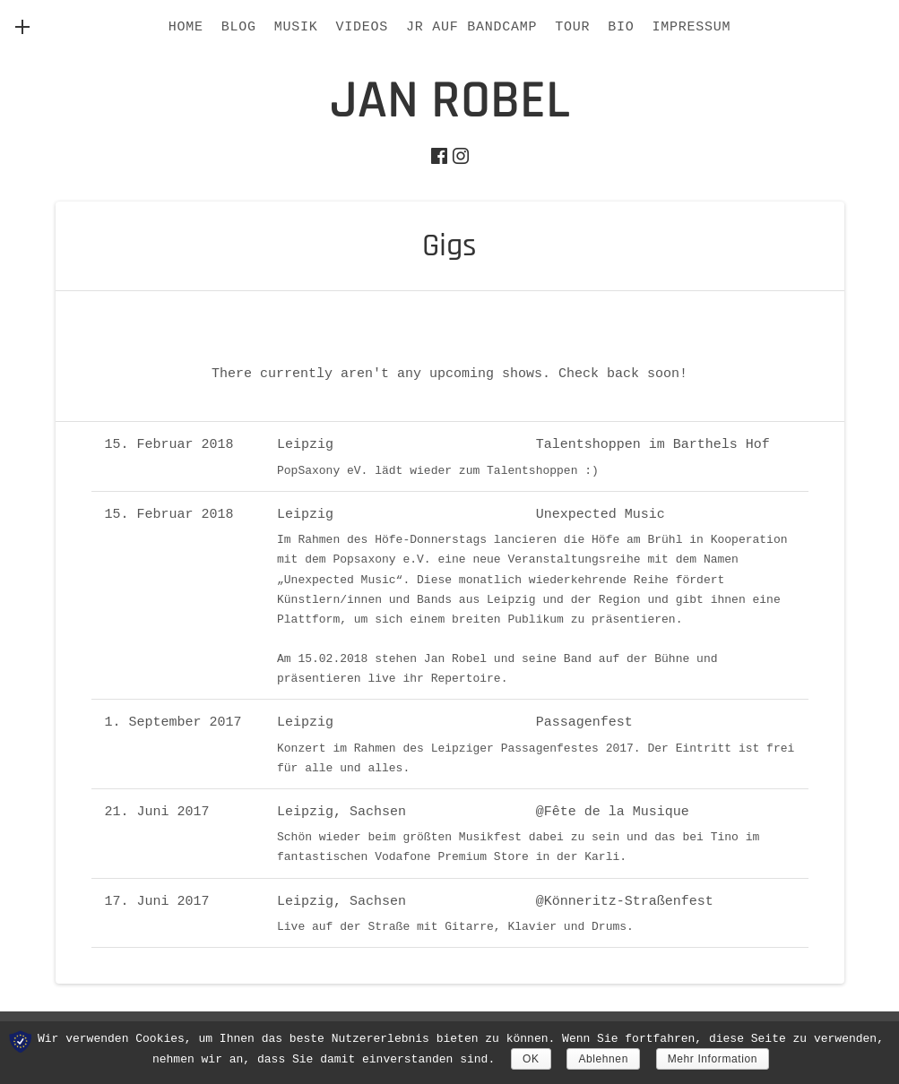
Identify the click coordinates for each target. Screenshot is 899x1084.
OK (531, 1059)
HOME (186, 27)
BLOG (238, 27)
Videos (361, 27)
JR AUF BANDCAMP (471, 27)
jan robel (450, 100)
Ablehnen (603, 1059)
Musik (296, 27)
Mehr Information (712, 1059)
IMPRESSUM (692, 27)
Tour (572, 27)
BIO (621, 27)
